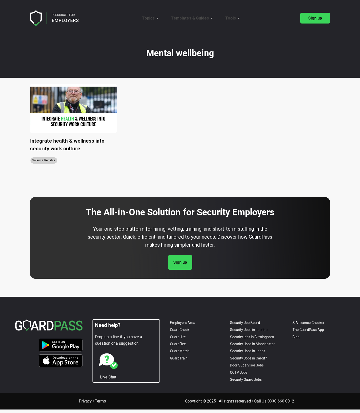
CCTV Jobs (239, 376)
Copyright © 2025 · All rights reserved (218, 404)
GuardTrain (179, 362)
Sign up (315, 18)
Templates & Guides (190, 18)
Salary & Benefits (44, 164)
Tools (230, 18)
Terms (100, 404)
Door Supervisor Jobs (247, 369)
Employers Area (182, 326)
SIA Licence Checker (308, 326)
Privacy (85, 404)
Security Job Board (245, 326)
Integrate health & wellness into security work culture (70, 146)
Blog (296, 340)
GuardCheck (179, 333)
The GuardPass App (308, 333)
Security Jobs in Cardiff (248, 362)
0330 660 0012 (281, 404)
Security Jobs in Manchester (252, 347)
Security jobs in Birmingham (252, 340)
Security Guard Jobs (246, 383)
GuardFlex (178, 347)
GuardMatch (180, 354)
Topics (148, 18)
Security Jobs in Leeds (247, 354)
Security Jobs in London (249, 333)
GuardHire (178, 340)
